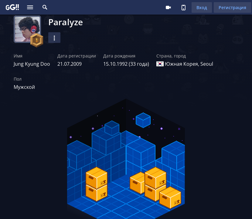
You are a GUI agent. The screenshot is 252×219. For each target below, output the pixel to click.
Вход (201, 7)
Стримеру (168, 7)
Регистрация (232, 7)
